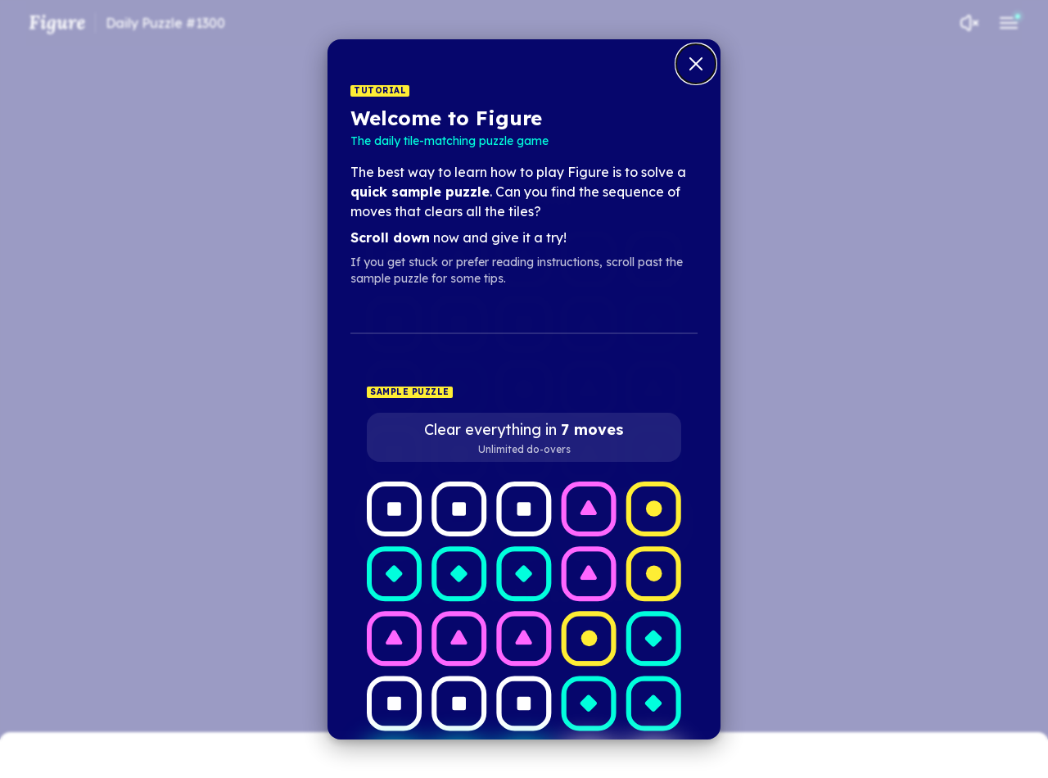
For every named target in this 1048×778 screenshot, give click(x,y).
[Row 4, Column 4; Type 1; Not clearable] (589, 703)
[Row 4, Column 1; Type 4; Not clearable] (394, 703)
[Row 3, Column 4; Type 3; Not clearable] (589, 638)
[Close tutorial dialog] (696, 64)
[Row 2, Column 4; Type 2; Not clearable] (589, 573)
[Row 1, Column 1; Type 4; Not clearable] (394, 509)
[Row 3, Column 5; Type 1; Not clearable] (653, 638)
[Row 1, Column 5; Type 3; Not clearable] (653, 509)
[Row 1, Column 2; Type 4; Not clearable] (458, 509)
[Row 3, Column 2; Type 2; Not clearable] (458, 638)
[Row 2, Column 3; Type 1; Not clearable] (523, 573)
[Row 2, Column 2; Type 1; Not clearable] (458, 573)
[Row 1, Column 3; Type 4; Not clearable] (523, 509)
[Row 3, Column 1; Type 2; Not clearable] (394, 638)
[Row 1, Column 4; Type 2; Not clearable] (589, 509)
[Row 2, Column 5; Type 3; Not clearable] (653, 573)
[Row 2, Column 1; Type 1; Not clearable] (394, 573)
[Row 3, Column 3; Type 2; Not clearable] (523, 638)
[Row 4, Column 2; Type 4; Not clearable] (458, 703)
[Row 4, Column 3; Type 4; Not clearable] (523, 703)
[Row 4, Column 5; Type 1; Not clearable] (653, 703)
